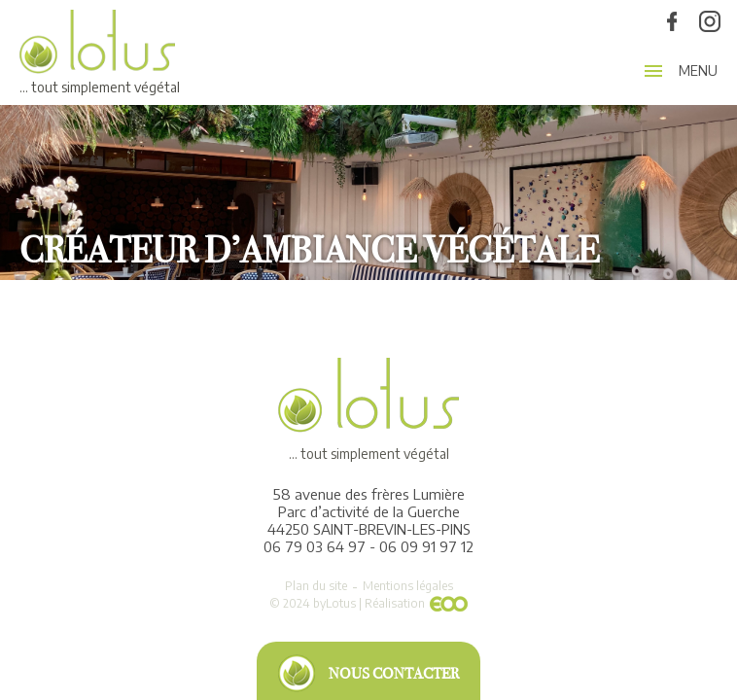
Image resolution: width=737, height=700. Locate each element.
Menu (698, 71)
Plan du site (316, 585)
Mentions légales (408, 585)
